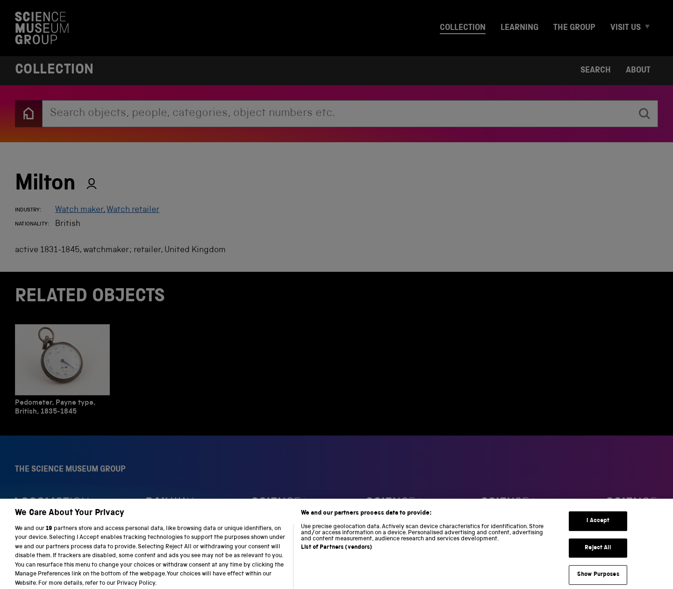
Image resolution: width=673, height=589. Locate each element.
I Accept (598, 527)
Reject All (598, 554)
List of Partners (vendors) (336, 554)
